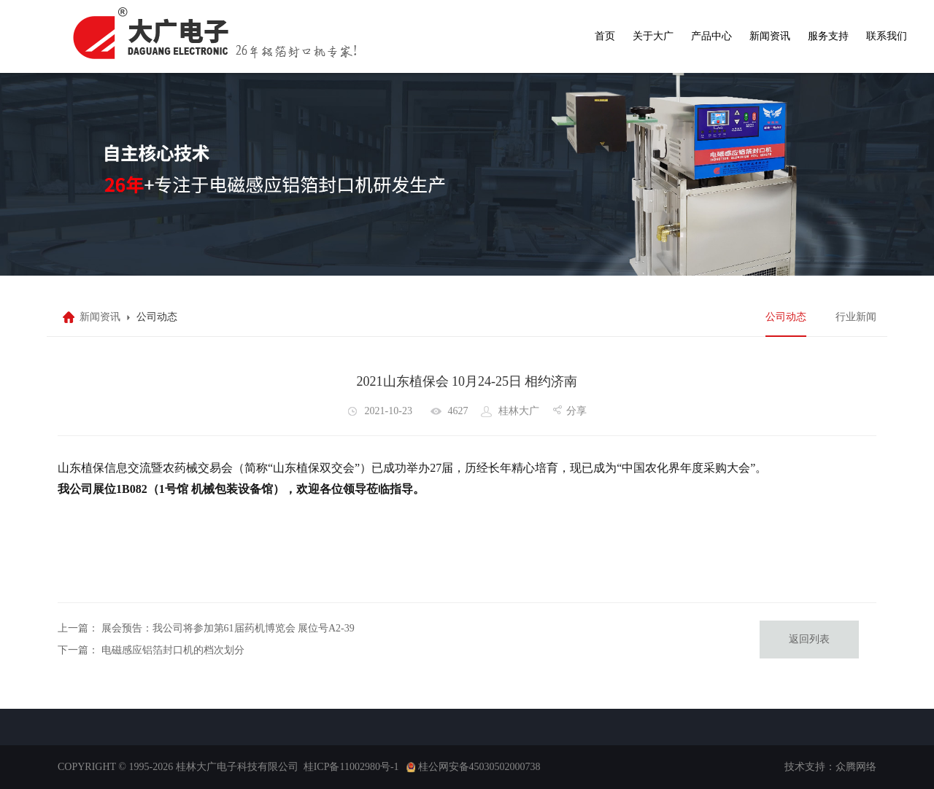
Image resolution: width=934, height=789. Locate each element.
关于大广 (653, 36)
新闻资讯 (769, 36)
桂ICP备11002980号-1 (351, 766)
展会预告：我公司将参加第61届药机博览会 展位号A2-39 (228, 628)
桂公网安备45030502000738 (479, 766)
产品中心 (711, 36)
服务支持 (828, 36)
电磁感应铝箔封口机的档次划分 (172, 650)
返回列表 (809, 639)
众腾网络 (855, 766)
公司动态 (785, 316)
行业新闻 (855, 316)
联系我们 (886, 36)
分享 (576, 410)
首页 (605, 36)
